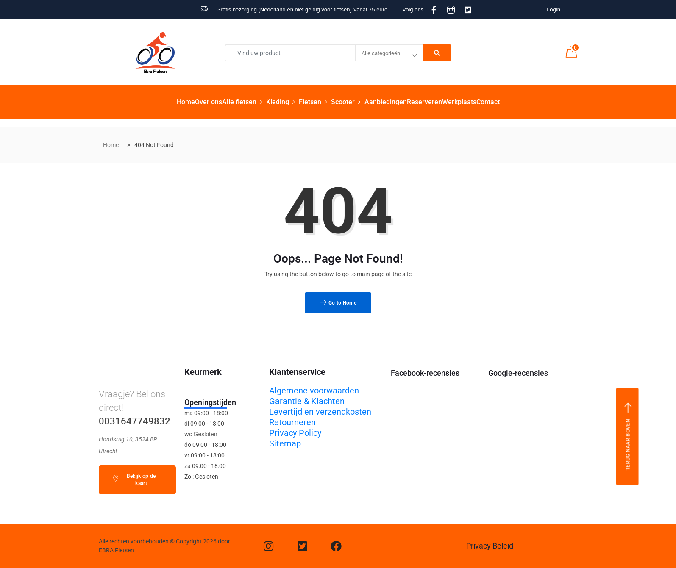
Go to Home (338, 303)
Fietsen (315, 102)
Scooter (347, 102)
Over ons (208, 102)
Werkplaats (459, 102)
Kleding (282, 102)
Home (186, 102)
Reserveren (424, 102)
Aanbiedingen (385, 102)
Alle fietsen (244, 102)
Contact (488, 102)
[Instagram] (268, 546)
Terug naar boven (627, 436)
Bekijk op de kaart (134, 479)
